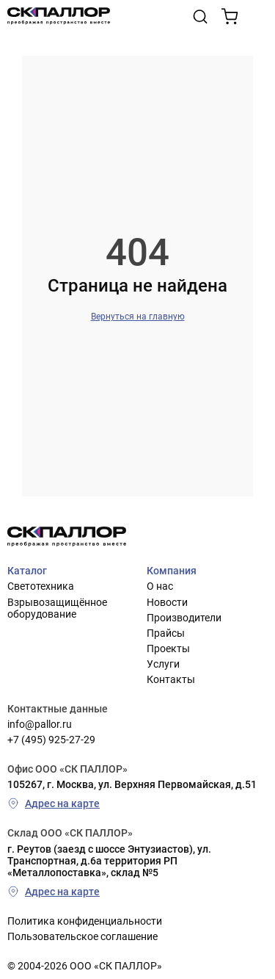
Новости (167, 602)
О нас (160, 586)
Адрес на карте (53, 803)
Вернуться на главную (138, 316)
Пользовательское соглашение (82, 936)
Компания (172, 571)
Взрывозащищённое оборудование (57, 608)
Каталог (27, 571)
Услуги (163, 664)
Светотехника (40, 586)
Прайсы (166, 633)
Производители (184, 618)
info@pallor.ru (39, 724)
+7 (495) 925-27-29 (51, 739)
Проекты (168, 648)
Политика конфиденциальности (84, 921)
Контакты (171, 679)
